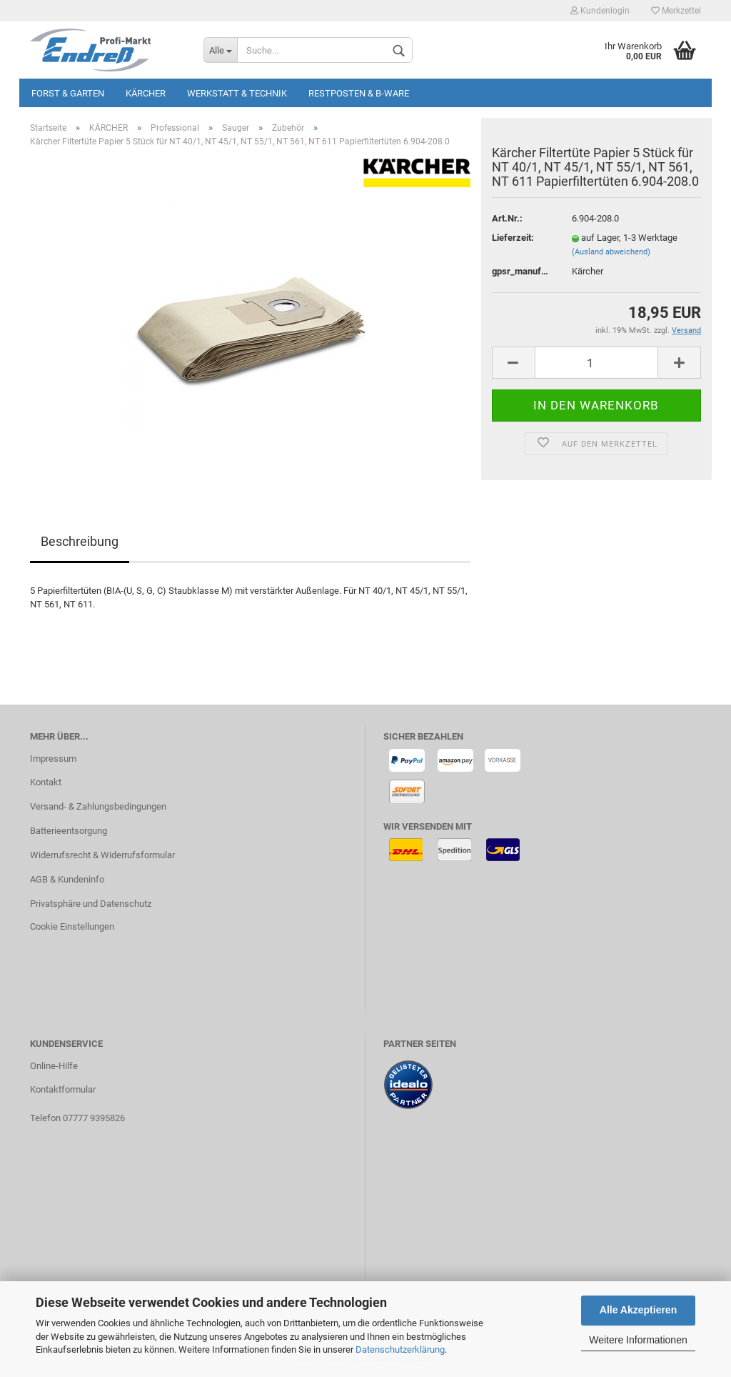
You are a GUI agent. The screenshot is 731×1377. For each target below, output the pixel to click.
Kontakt (45, 782)
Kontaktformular (63, 1089)
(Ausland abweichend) (611, 252)
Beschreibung (80, 541)
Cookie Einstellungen (72, 926)
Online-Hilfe (54, 1065)
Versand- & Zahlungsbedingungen (98, 806)
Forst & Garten (67, 93)
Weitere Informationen (638, 1340)
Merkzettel (676, 11)
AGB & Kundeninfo (67, 879)
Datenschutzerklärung (400, 1349)
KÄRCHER (146, 93)
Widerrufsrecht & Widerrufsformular (102, 855)
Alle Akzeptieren (638, 1310)
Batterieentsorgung (68, 830)
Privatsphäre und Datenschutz (90, 903)
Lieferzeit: (513, 237)
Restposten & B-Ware (358, 93)
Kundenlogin (600, 11)
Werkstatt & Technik (237, 93)
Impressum (53, 758)
